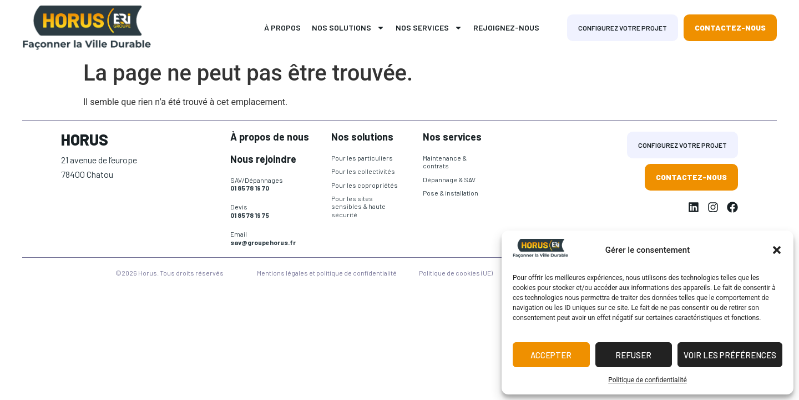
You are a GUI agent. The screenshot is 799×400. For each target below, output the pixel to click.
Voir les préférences (730, 355)
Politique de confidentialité (647, 380)
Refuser (633, 355)
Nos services (429, 27)
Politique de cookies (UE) (456, 273)
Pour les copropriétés (364, 185)
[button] (776, 250)
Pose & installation (450, 193)
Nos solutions (348, 27)
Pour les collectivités (363, 171)
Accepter (551, 355)
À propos (282, 27)
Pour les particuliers (362, 158)
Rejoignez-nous (506, 27)
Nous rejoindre (263, 159)
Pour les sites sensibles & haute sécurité (358, 206)
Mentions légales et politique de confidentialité (327, 273)
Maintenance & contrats (445, 161)
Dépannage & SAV (449, 179)
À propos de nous (269, 137)
